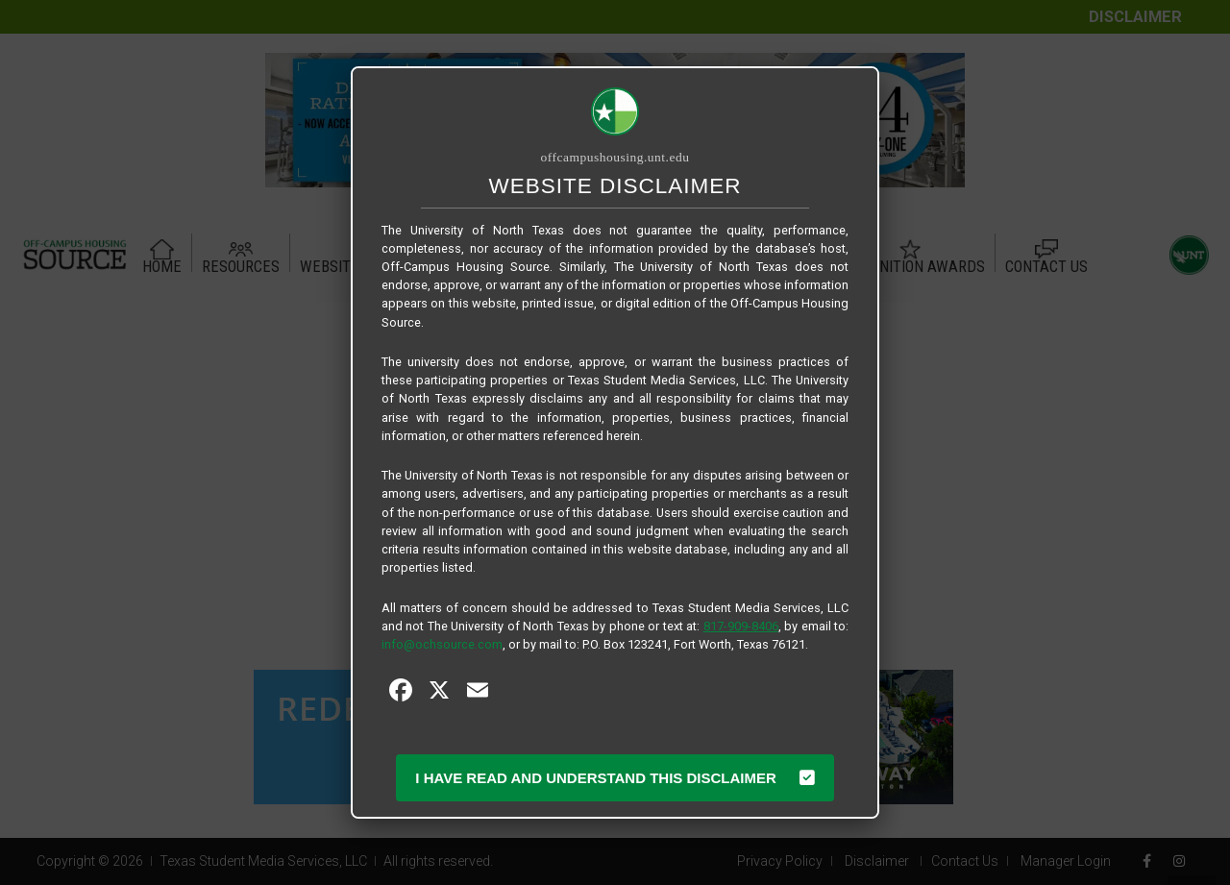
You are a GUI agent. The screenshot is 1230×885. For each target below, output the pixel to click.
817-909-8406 (740, 626)
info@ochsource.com (442, 644)
